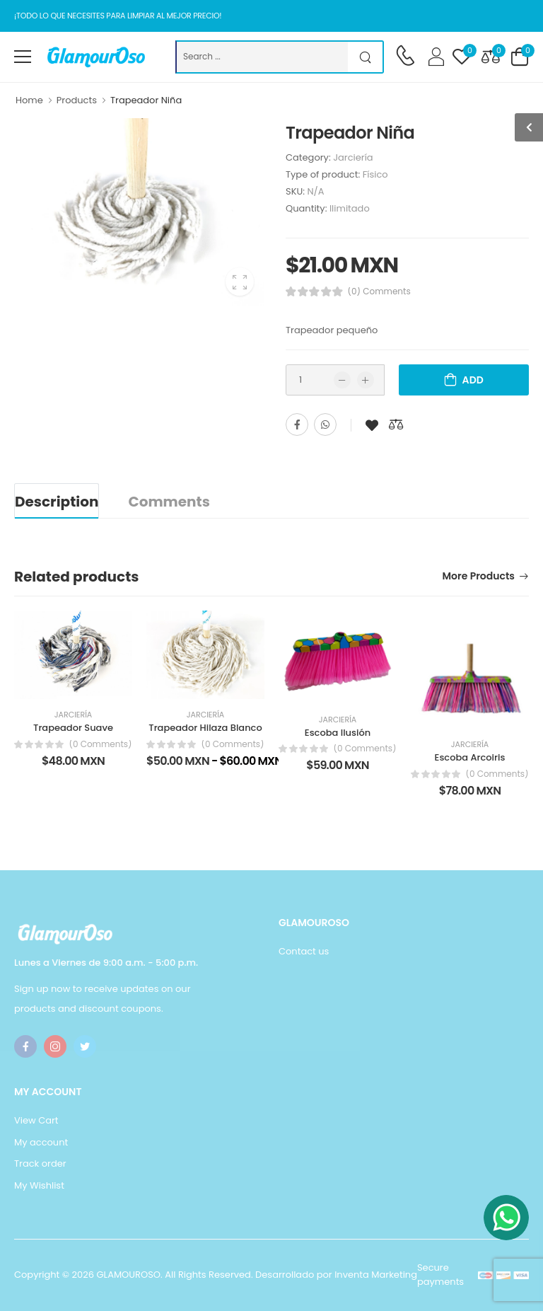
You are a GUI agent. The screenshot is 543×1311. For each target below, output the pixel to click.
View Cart (36, 1120)
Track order (40, 1163)
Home (29, 100)
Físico (375, 174)
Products (77, 100)
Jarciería (353, 157)
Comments (168, 502)
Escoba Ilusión (337, 732)
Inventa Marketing (375, 1274)
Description (56, 502)
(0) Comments (379, 291)
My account (41, 1142)
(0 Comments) (100, 744)
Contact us (304, 951)
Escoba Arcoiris (470, 757)
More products (479, 577)
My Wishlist (39, 1185)
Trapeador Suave (73, 727)
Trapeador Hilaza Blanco (205, 727)
